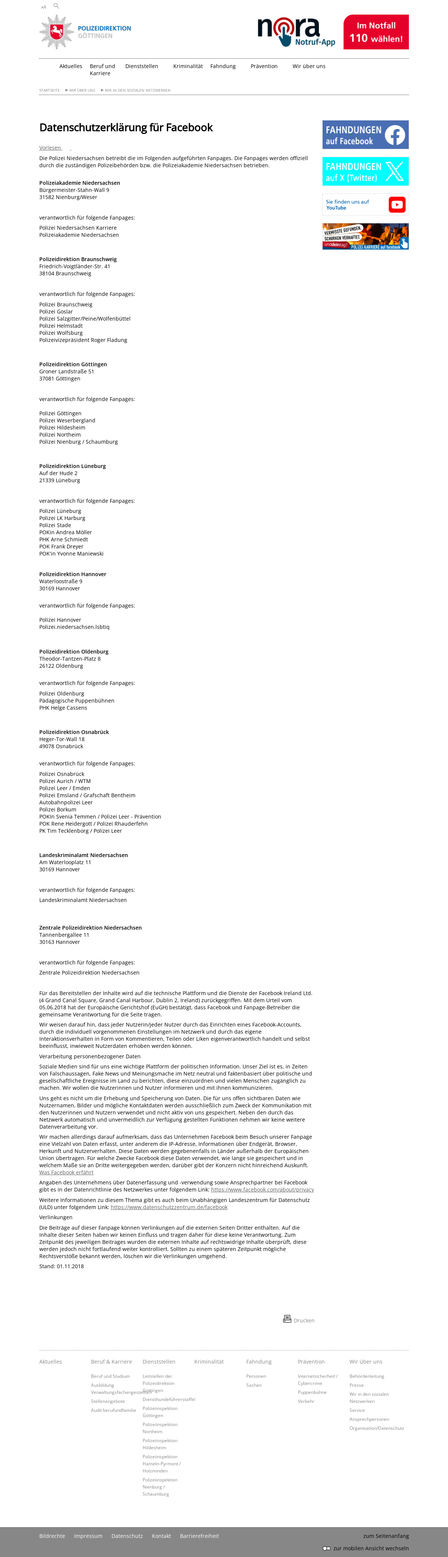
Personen (256, 1376)
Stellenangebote (108, 1401)
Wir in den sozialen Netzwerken (138, 90)
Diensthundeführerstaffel (169, 1399)
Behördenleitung (367, 1376)
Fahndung (259, 1361)
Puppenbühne (312, 1392)
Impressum (88, 1535)
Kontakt (161, 1535)
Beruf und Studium (110, 1376)
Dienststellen (159, 1361)
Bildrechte (52, 1535)
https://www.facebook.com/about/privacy (262, 1189)
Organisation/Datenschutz (377, 1428)
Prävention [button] (264, 66)
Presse (357, 1385)
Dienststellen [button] (141, 66)
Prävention (311, 1361)
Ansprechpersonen (369, 1419)
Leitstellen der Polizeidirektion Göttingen (158, 1383)
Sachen (254, 1385)
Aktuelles (71, 66)
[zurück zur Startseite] (47, 69)
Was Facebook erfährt (66, 1172)
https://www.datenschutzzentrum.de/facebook (169, 1207)
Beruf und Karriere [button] (102, 69)
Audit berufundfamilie (113, 1410)
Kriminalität (188, 66)
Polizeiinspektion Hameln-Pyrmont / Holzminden (162, 1463)
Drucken (304, 1320)
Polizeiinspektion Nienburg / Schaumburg (160, 1487)
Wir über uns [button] (309, 66)
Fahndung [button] (223, 66)
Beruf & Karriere (111, 1361)
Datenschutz (127, 1535)
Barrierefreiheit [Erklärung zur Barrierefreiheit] (199, 1535)
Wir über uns (82, 90)
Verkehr (306, 1401)
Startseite (49, 90)
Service (357, 1410)
